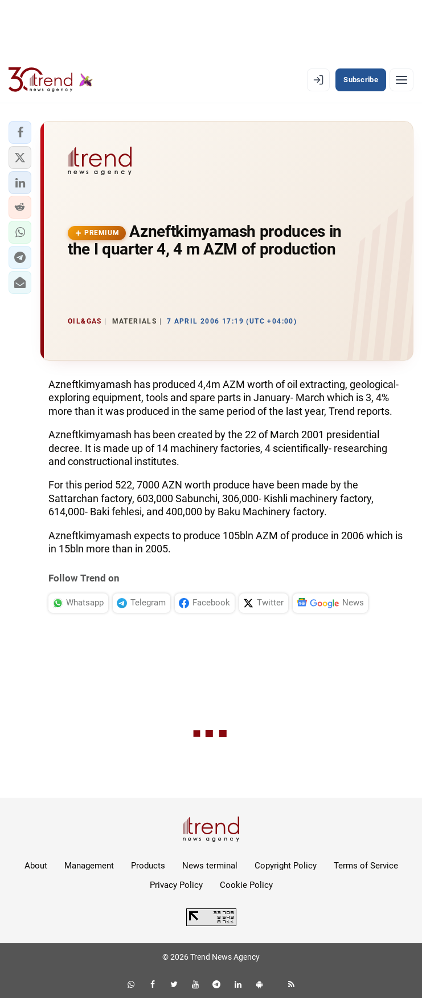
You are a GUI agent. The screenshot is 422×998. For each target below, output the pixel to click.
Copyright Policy (286, 865)
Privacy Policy (176, 885)
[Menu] (401, 79)
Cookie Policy (246, 885)
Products (148, 865)
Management (89, 865)
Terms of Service (366, 865)
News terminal (209, 865)
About (35, 865)
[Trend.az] (51, 79)
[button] (20, 132)
